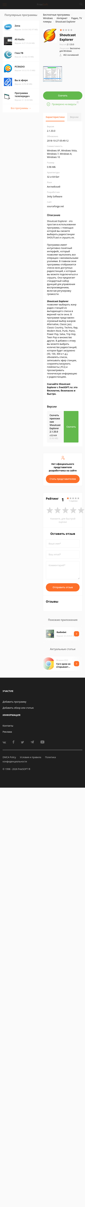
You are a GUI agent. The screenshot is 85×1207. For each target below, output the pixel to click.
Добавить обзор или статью (18, 707)
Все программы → (21, 108)
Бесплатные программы (56, 14)
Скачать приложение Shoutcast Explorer (55, 423)
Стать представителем (63, 478)
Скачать (63, 95)
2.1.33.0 (67, 44)
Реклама (7, 731)
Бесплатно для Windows (70, 49)
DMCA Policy (9, 757)
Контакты (8, 725)
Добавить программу (14, 701)
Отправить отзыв (63, 587)
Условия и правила (30, 757)
